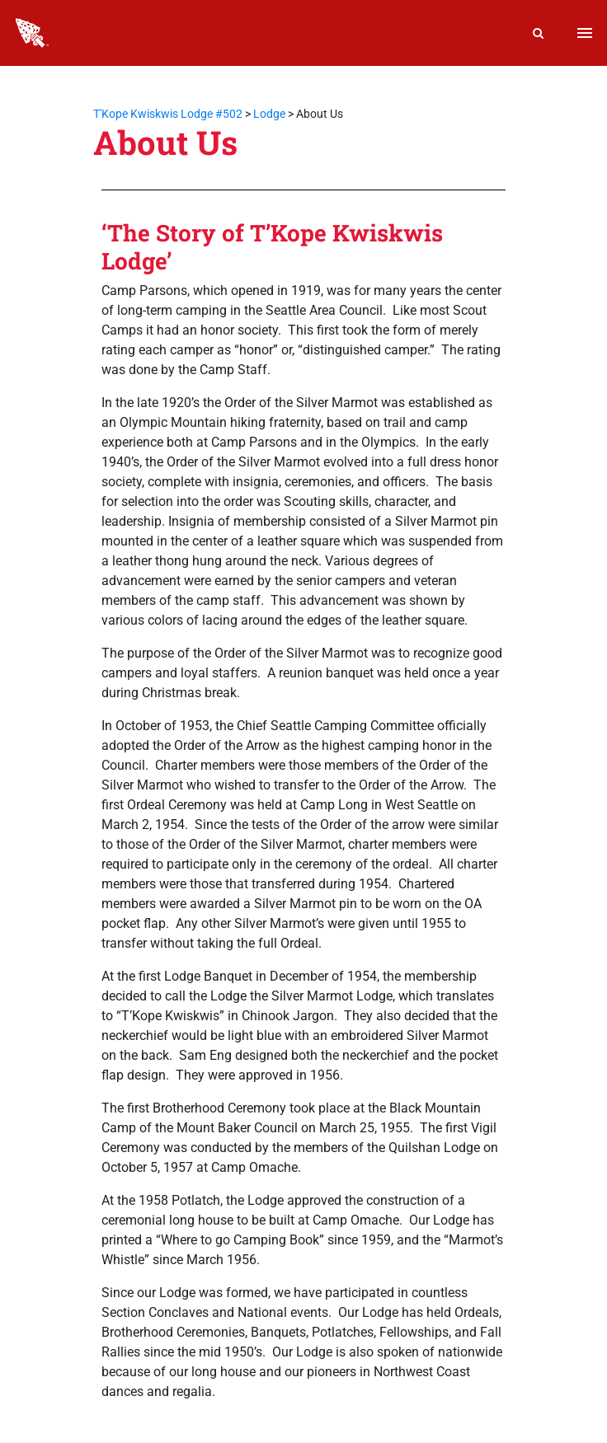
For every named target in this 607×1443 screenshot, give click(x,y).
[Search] (538, 33)
